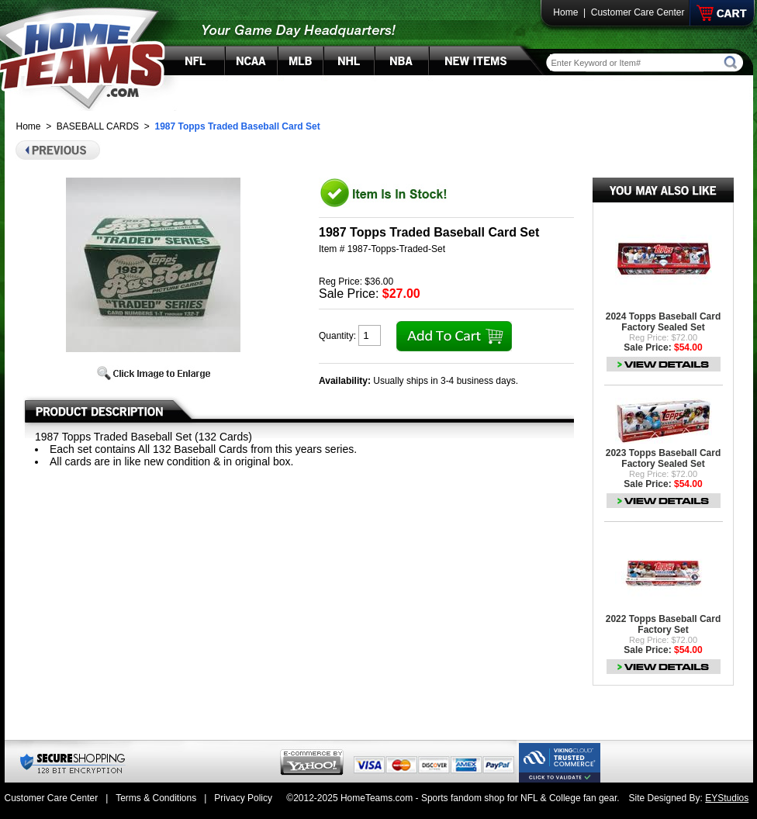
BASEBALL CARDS (98, 126)
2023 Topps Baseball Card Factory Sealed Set (663, 458)
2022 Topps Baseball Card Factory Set (663, 624)
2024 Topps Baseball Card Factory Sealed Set (663, 322)
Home (565, 12)
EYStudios (726, 798)
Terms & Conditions (156, 798)
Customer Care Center (638, 12)
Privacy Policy (243, 798)
